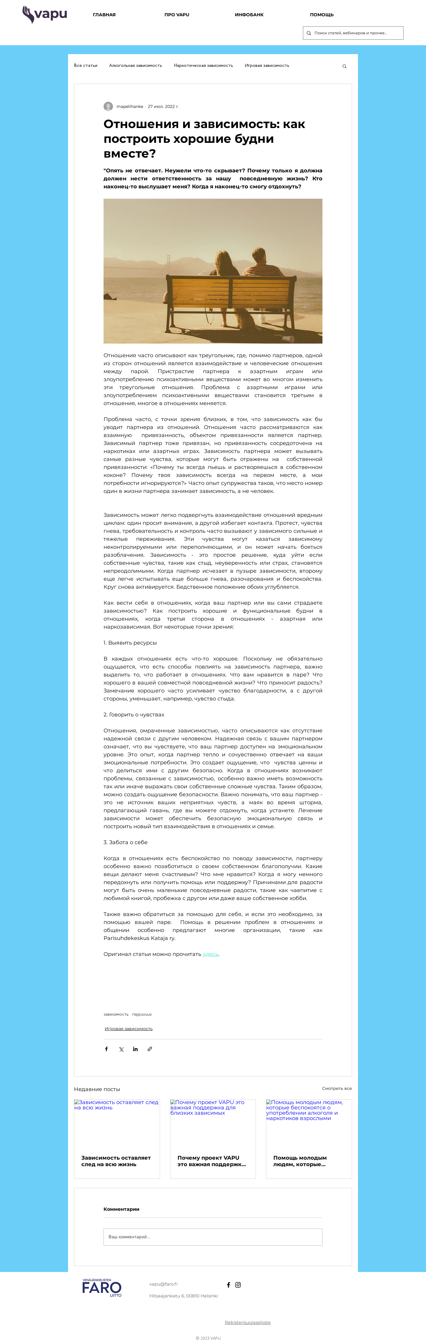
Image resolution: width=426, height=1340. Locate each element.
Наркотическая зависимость (203, 66)
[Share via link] (150, 1049)
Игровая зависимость (267, 66)
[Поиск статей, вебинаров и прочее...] (352, 33)
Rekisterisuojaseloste (248, 1322)
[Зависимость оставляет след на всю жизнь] (117, 1124)
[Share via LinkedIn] (135, 1049)
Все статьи (85, 66)
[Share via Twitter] (121, 1049)
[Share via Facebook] (106, 1049)
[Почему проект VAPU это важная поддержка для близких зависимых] (213, 1124)
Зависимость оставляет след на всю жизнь (116, 1161)
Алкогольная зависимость (135, 66)
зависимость (116, 1014)
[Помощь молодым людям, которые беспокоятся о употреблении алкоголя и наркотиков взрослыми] (309, 1124)
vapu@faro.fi (163, 1284)
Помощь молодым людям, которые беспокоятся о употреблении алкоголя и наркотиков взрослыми (308, 1161)
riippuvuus (142, 1014)
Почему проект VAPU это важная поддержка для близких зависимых (213, 1161)
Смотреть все (337, 1088)
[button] (344, 66)
